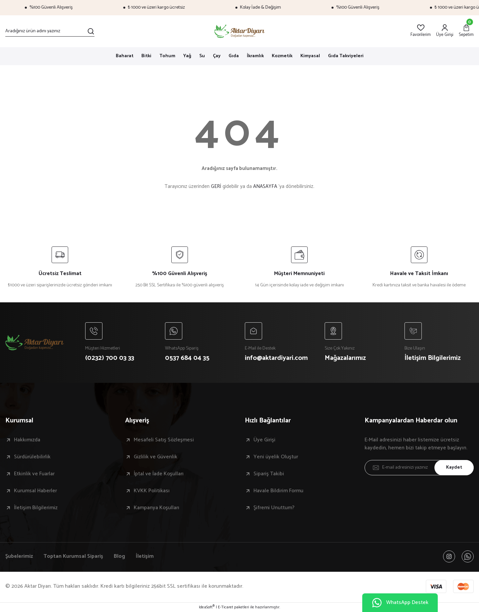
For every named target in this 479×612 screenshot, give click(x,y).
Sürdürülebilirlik (32, 457)
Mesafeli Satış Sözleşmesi (164, 440)
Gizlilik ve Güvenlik (155, 457)
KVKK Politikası (152, 491)
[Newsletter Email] (419, 467)
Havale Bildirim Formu (278, 491)
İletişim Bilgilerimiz (36, 508)
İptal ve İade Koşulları (159, 474)
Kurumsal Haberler (35, 491)
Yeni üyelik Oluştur (275, 457)
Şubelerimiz (19, 556)
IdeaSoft (207, 607)
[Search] (49, 31)
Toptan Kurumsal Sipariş (73, 556)
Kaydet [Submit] (454, 467)
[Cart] (466, 31)
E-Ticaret (225, 607)
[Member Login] (444, 31)
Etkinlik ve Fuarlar (34, 474)
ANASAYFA (265, 186)
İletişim (145, 556)
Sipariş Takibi (268, 474)
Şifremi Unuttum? (273, 508)
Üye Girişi (264, 440)
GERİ (216, 186)
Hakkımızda (27, 440)
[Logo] (239, 31)
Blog (119, 556)
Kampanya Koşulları (156, 508)
